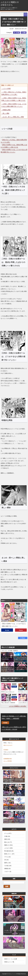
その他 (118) (7, 865)
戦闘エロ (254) (8, 845)
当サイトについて (8, 745)
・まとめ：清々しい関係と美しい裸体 (12, 116)
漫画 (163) (7, 839)
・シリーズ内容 (6, 88)
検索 (6, 886)
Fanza (21, 630)
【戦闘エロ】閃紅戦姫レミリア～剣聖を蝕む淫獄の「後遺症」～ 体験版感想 (14, 717)
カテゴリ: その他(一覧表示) (10, 650)
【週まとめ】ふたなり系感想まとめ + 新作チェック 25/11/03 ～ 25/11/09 (14, 728)
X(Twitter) (6, 749)
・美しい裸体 (5, 113)
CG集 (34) (7, 836)
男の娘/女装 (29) (8, 851)
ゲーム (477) (7, 833)
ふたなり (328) (8, 848)
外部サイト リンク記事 (10, 959)
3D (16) (6, 859)
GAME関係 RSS (8, 758)
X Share (22, 638)
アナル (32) (7, 857)
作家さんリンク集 (9, 962)
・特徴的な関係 (5, 110)
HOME (5, 723)
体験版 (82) (7, 868)
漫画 (24, 32)
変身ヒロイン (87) (9, 854)
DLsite (7, 630)
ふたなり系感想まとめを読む (17, 706)
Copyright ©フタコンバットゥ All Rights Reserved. (14, 973)
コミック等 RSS (8, 761)
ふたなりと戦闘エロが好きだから (10, 3)
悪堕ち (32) (7, 862)
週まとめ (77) (8, 842)
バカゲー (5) (7, 871)
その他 (17, 32)
